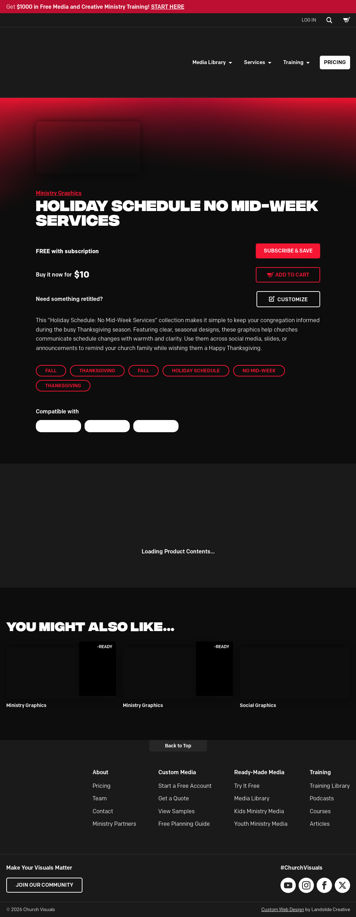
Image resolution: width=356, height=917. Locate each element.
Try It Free (247, 786)
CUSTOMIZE (292, 299)
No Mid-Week (259, 370)
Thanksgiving (97, 370)
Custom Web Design (282, 909)
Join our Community (44, 885)
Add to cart (292, 275)
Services (254, 62)
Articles (320, 824)
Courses (320, 811)
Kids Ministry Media (259, 811)
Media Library (209, 62)
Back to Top (178, 746)
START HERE (167, 6)
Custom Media (177, 772)
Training (293, 62)
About (100, 772)
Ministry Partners (114, 824)
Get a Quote (173, 798)
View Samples (176, 811)
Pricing (335, 62)
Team (100, 798)
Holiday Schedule (196, 370)
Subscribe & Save (288, 251)
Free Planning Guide (184, 824)
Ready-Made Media (259, 772)
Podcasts (322, 798)
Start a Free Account (185, 786)
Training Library (330, 786)
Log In (309, 20)
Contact (103, 811)
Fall (51, 370)
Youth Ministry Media (260, 824)
